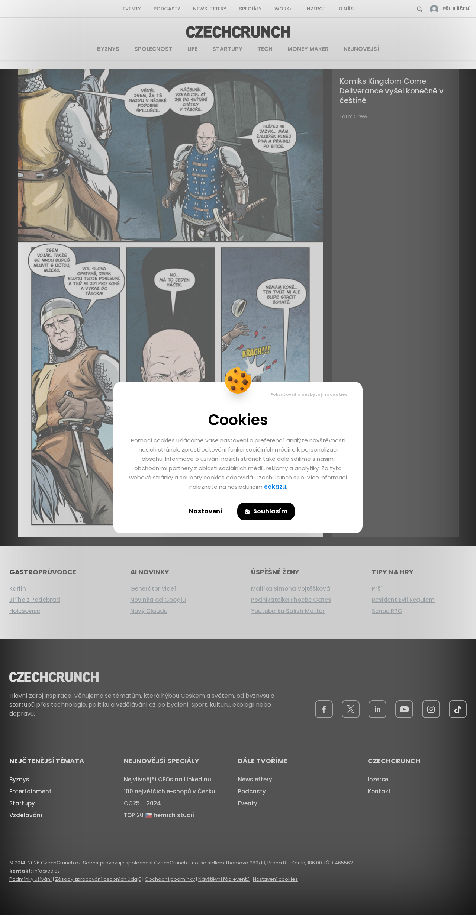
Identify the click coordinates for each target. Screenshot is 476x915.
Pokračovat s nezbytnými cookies (309, 394)
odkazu (275, 487)
